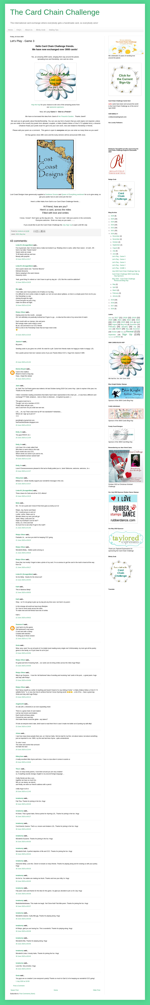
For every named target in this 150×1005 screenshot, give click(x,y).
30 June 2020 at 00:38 (23, 919)
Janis (18, 386)
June (114, 254)
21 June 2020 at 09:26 (23, 553)
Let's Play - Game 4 (118, 259)
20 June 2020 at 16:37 (23, 484)
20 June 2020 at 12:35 (23, 459)
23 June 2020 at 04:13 (23, 697)
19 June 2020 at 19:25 (23, 282)
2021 (113, 230)
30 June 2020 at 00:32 (23, 854)
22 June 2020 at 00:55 (23, 580)
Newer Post (15, 990)
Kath (17, 587)
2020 (17, 234)
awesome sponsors (57, 107)
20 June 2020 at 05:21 (23, 379)
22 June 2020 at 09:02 (23, 618)
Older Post (96, 990)
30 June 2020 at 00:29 (23, 829)
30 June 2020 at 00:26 (23, 804)
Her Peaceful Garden (66, 116)
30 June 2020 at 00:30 (23, 841)
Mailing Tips (53, 30)
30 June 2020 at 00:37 (23, 906)
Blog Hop (22, 234)
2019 (113, 300)
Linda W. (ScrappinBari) (24, 245)
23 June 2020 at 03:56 (23, 653)
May (114, 284)
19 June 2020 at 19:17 (23, 259)
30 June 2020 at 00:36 (23, 894)
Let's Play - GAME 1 (119, 268)
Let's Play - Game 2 (118, 265)
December (116, 236)
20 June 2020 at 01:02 (23, 362)
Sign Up (127, 334)
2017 (113, 306)
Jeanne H (19, 342)
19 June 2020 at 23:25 (23, 335)
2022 (113, 228)
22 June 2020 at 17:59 (23, 638)
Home (10, 30)
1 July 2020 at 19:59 (22, 981)
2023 (113, 225)
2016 (113, 309)
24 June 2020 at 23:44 (23, 749)
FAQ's (19, 30)
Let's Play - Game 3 (118, 262)
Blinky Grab (40, 30)
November (116, 239)
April (114, 287)
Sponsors (111, 337)
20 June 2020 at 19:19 (23, 496)
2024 (113, 222)
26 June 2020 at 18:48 (23, 762)
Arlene (18, 733)
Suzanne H (19, 624)
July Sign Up (67, 225)
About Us (28, 30)
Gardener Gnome (51, 194)
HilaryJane (19, 478)
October (115, 242)
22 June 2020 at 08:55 (23, 592)
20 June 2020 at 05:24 (23, 425)
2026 (113, 216)
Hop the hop (35, 105)
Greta (18, 645)
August (115, 248)
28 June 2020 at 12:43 (23, 791)
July (114, 251)
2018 (113, 303)
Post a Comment (18, 986)
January (115, 296)
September (116, 245)
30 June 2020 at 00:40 (23, 944)
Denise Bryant (21, 369)
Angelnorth (20, 704)
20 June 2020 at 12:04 (23, 438)
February (116, 293)
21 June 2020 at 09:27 (23, 567)
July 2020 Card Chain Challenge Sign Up (126, 271)
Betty (18, 503)
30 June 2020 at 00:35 (23, 881)
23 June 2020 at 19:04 (23, 726)
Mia (17, 289)
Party (122, 332)
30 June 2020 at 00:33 (23, 869)
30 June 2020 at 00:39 (23, 931)
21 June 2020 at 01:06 (23, 528)
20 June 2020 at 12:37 (23, 471)
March (115, 290)
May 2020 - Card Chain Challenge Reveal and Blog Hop (123, 279)
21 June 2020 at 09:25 (23, 540)
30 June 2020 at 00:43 (23, 956)
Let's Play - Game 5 (118, 256)
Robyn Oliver (20, 312)
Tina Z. (18, 769)
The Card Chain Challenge (55, 12)
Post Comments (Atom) (27, 994)
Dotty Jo (19, 432)
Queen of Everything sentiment (73, 194)
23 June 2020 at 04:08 (23, 680)
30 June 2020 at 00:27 (23, 816)
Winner (118, 337)
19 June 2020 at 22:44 (23, 305)
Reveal (130, 331)
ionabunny (19, 798)
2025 (113, 219)
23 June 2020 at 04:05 (23, 666)
